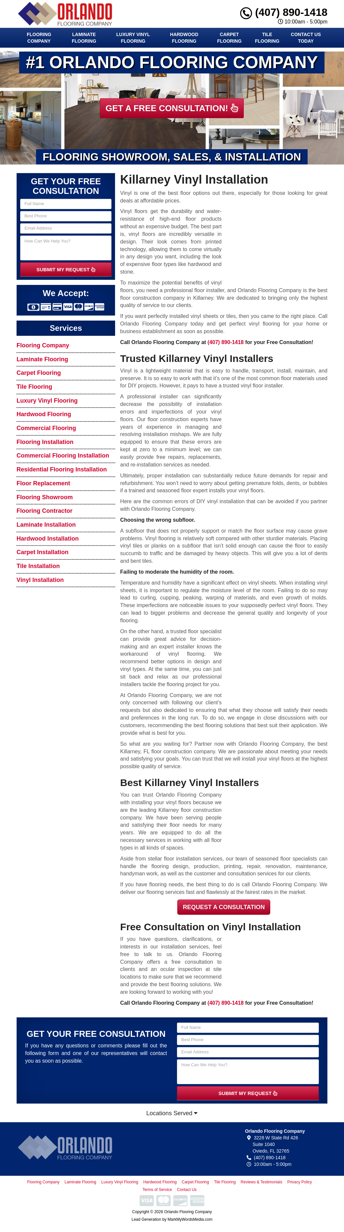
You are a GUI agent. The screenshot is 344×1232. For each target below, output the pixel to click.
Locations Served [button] (171, 1113)
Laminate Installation (46, 524)
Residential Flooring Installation (62, 469)
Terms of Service (157, 1189)
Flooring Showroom (45, 497)
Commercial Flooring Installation (63, 455)
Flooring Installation (45, 442)
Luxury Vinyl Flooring (133, 38)
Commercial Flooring (46, 428)
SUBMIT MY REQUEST (65, 269)
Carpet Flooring (229, 38)
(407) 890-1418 (283, 12)
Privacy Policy (299, 1182)
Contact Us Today (306, 38)
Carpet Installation (42, 552)
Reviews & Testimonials (261, 1182)
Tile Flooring (267, 38)
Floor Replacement (43, 483)
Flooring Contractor (44, 510)
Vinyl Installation (40, 580)
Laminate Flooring (84, 38)
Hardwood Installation (48, 538)
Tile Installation (38, 566)
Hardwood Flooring (184, 38)
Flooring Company (39, 38)
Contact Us (186, 1189)
